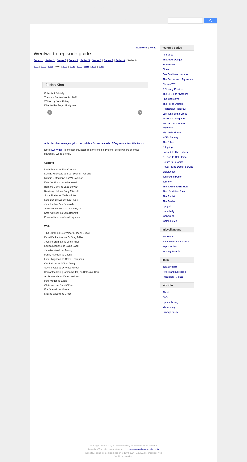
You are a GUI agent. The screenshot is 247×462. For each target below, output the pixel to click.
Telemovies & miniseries (176, 241)
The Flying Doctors (173, 103)
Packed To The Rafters (175, 152)
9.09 (93, 66)
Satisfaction (169, 171)
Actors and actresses (174, 271)
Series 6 (97, 60)
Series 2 (50, 60)
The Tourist (169, 196)
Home (152, 47)
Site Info (102, 20)
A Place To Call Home (175, 157)
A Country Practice (173, 89)
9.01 (36, 66)
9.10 (101, 66)
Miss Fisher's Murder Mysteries (174, 125)
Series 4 (73, 60)
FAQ (165, 297)
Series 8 (120, 60)
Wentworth (142, 47)
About (166, 292)
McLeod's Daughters (174, 118)
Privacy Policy (170, 312)
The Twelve (169, 201)
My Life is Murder (172, 132)
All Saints (168, 54)
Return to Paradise (173, 162)
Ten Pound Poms (172, 176)
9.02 (43, 66)
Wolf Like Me (170, 220)
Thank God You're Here (175, 186)
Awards (78, 20)
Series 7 (108, 60)
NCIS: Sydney (170, 137)
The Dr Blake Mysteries (175, 93)
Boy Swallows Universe (175, 74)
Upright (167, 206)
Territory (167, 181)
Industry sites (170, 266)
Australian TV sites (173, 276)
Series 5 (85, 60)
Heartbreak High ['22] (174, 108)
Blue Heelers (170, 64)
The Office (168, 142)
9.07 (79, 66)
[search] (185, 20)
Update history (171, 302)
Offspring (168, 147)
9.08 (86, 66)
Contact (115, 20)
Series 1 (38, 60)
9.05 (65, 66)
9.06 (72, 66)
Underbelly (168, 211)
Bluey (166, 69)
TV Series (64, 20)
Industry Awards (171, 251)
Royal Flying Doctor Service (178, 166)
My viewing (169, 307)
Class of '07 (169, 84)
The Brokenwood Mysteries (178, 79)
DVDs (127, 20)
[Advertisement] (123, 34)
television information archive (123, 9)
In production (170, 246)
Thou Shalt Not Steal (174, 191)
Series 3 (61, 60)
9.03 (50, 66)
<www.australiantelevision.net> (143, 449)
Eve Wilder (57, 149)
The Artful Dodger (172, 59)
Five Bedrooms (171, 98)
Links (90, 20)
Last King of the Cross (175, 113)
